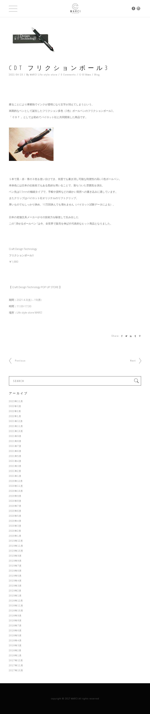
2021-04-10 (16, 74)
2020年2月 (15, 530)
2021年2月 (15, 471)
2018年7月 (15, 625)
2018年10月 (16, 610)
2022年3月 (15, 406)
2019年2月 (15, 590)
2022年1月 (15, 416)
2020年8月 (15, 500)
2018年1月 (15, 655)
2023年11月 (16, 401)
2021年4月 (15, 461)
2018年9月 (15, 615)
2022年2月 (15, 411)
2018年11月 (16, 605)
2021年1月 (15, 476)
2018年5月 (15, 635)
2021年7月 (15, 446)
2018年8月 (15, 620)
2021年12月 (16, 421)
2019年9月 (15, 555)
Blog (97, 74)
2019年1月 (15, 595)
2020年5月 (15, 515)
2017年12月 (16, 660)
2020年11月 (16, 486)
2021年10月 (16, 431)
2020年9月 (15, 496)
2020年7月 (15, 505)
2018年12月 (16, 600)
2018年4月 (15, 640)
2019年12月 (16, 540)
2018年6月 (15, 630)
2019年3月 (15, 585)
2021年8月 (15, 441)
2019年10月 (16, 550)
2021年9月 (15, 436)
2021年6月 (15, 451)
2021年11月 (16, 426)
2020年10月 (16, 491)
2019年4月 (15, 580)
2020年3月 (15, 525)
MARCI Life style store (43, 74)
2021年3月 (15, 466)
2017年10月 (16, 670)
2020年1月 (15, 535)
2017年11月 (16, 665)
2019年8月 (15, 560)
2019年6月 (15, 570)
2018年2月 (15, 650)
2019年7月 (15, 565)
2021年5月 (15, 456)
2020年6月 (15, 510)
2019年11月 (16, 545)
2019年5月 (15, 575)
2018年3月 (15, 645)
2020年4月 (15, 520)
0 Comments (68, 74)
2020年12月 (16, 481)
